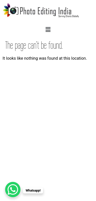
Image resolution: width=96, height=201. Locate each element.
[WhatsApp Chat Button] (12, 189)
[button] (48, 29)
